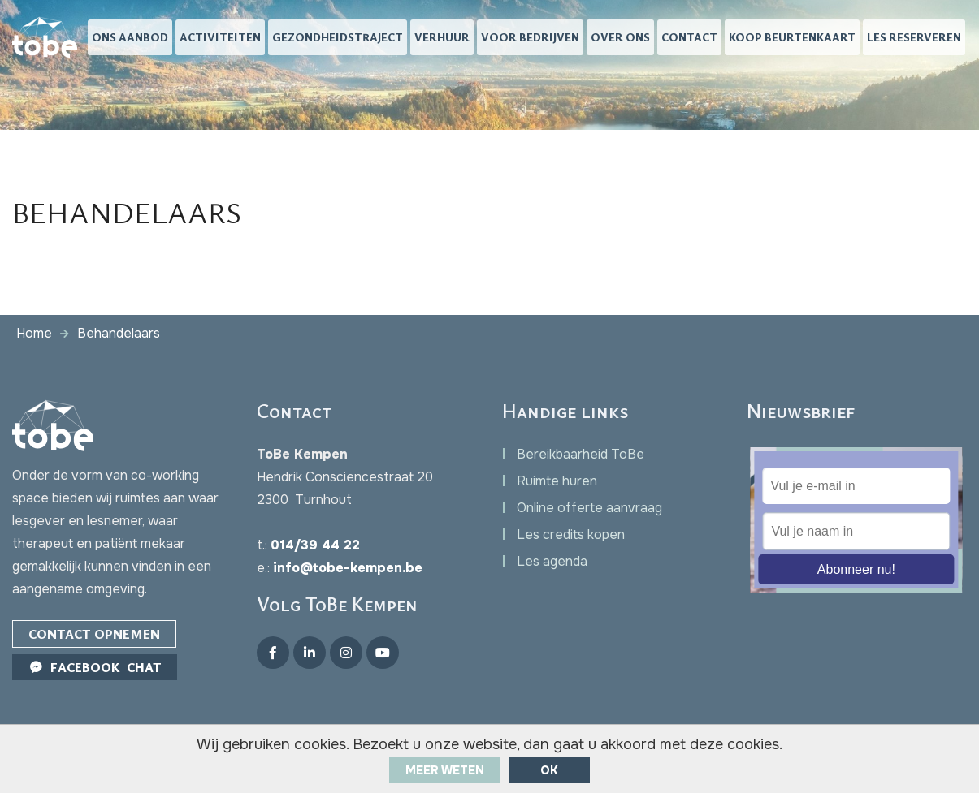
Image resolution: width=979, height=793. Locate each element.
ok (549, 770)
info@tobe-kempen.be (347, 567)
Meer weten (444, 770)
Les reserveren (914, 37)
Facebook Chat (95, 667)
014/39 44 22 (315, 545)
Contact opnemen (94, 634)
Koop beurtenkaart (792, 37)
